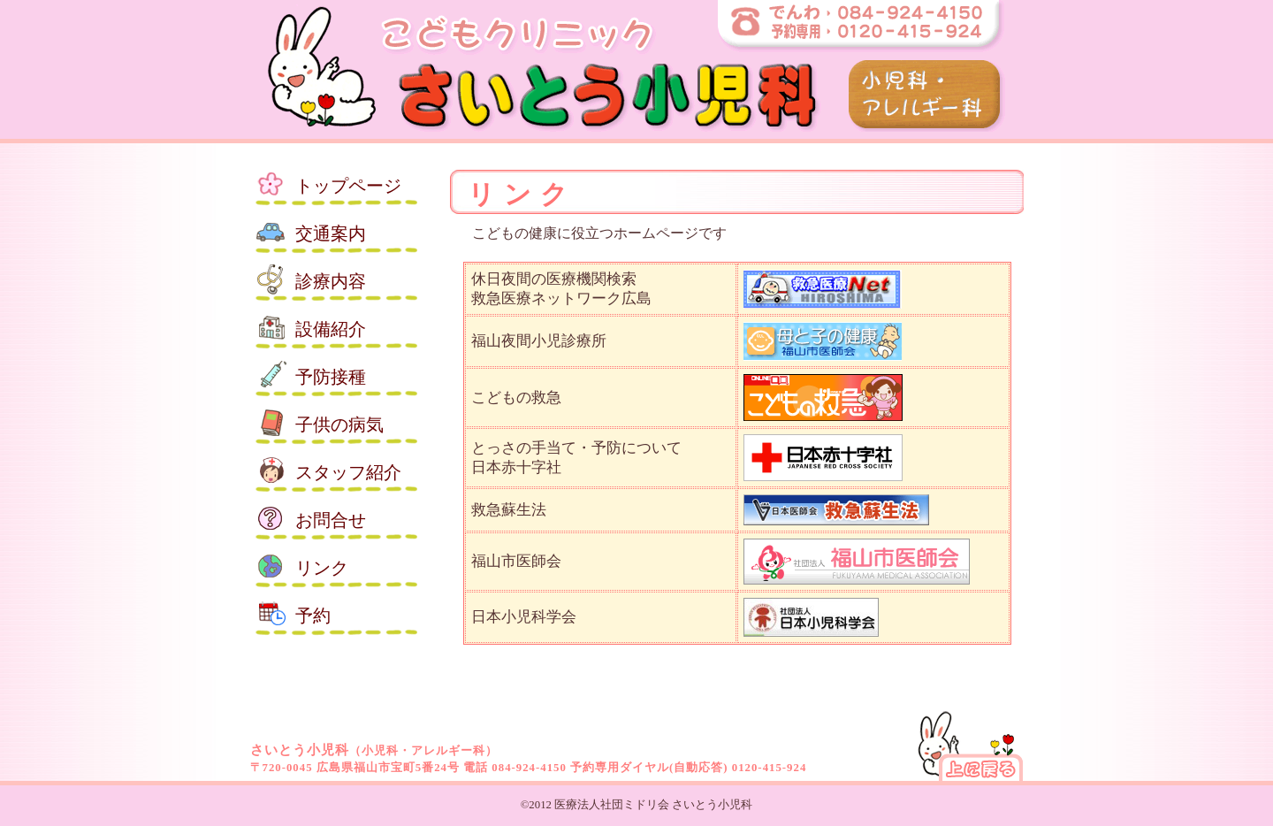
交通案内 (330, 233)
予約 (313, 615)
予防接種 (330, 376)
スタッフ (348, 472)
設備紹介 (330, 329)
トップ (348, 185)
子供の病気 (339, 424)
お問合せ (330, 520)
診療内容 (330, 281)
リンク (321, 567)
